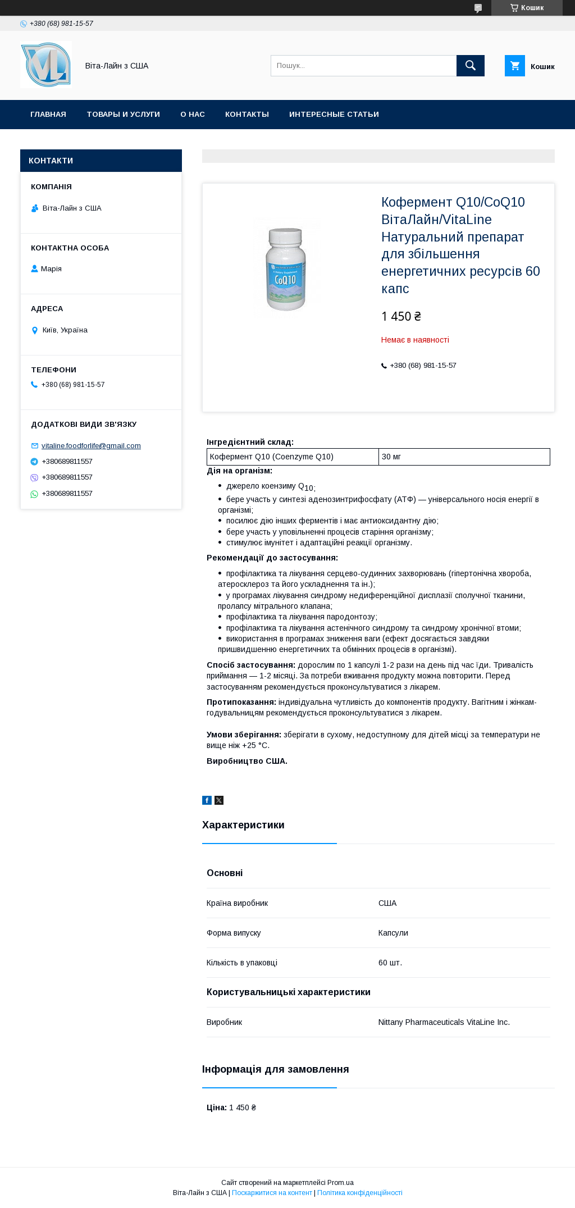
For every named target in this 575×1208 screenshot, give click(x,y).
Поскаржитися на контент (272, 1193)
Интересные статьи (334, 114)
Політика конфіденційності (360, 1193)
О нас (192, 114)
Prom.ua (340, 1183)
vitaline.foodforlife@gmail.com (91, 445)
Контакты (247, 114)
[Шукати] (471, 65)
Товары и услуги (123, 114)
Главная (48, 114)
